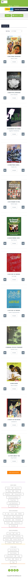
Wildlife (20, 514)
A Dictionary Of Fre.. (14, 201)
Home (8, 488)
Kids (17, 533)
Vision (9, 559)
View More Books (14, 472)
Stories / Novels (17, 539)
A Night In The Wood (14, 419)
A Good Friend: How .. (14, 238)
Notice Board (10, 556)
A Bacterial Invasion (14, 56)
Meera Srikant (14, 385)
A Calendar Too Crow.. (14, 128)
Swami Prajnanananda (14, 312)
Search (7, 15)
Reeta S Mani (14, 58)
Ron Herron (14, 240)
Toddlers (9, 542)
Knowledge (8, 536)
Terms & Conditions (13, 497)
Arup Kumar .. (14, 458)
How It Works (13, 553)
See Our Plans (13, 550)
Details (14, 62)
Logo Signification (13, 503)
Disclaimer (7, 494)
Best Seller (8, 520)
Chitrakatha (18, 520)
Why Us (17, 559)
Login (10, 5)
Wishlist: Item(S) (17, 15)
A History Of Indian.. (14, 274)
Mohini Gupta (14, 204)
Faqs (19, 556)
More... (17, 542)
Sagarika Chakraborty (14, 130)
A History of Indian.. (14, 310)
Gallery (17, 491)
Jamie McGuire (14, 94)
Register (16, 5)
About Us (17, 488)
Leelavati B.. (14, 421)
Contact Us (13, 506)
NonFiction (18, 536)
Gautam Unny (14, 349)
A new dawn (14, 383)
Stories (7, 539)
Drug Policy (13, 500)
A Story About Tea (14, 455)
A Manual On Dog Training (14, 347)
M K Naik (14, 276)
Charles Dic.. (14, 167)
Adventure (8, 517)
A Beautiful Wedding (14, 92)
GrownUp (13, 526)
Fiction (8, 523)
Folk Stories (17, 523)
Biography (18, 517)
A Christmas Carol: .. (14, 165)
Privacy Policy (18, 494)
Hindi (10, 533)
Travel (12, 514)
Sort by (8, 31)
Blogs (9, 491)
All (5, 514)
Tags (13, 562)
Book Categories (21, 9)
